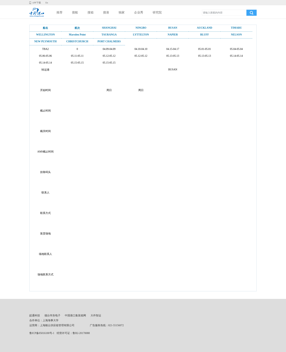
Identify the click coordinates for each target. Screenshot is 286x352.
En (46, 2)
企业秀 (138, 12)
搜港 (106, 12)
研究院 (157, 12)
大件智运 (96, 315)
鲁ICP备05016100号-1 (41, 333)
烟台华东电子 (52, 315)
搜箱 (91, 12)
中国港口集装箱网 (75, 315)
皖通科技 (34, 315)
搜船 (75, 12)
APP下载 (36, 2)
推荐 (59, 12)
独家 (122, 12)
